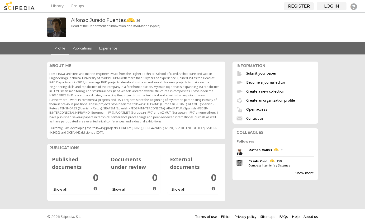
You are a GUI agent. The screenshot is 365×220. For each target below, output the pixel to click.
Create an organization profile (270, 100)
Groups (77, 6)
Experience (108, 48)
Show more (304, 173)
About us (310, 216)
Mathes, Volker (260, 150)
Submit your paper (261, 73)
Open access (256, 109)
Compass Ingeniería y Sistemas (269, 165)
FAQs (283, 216)
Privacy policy (245, 216)
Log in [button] (331, 6)
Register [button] (299, 6)
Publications (82, 48)
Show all (59, 189)
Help (296, 216)
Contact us (255, 118)
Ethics (226, 216)
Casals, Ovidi (258, 161)
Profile (59, 48)
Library (57, 6)
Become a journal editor (265, 82)
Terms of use (206, 216)
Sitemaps (267, 216)
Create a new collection (265, 91)
